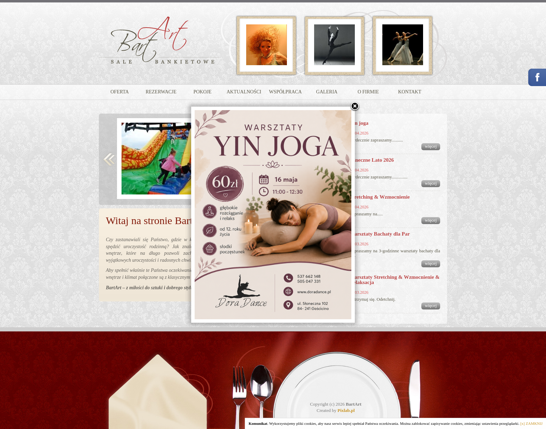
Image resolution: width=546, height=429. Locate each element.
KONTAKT (409, 91)
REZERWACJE (161, 91)
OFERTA (119, 91)
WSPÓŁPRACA (285, 91)
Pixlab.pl (346, 410)
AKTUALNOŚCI (244, 91)
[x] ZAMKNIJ (531, 423)
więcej (431, 146)
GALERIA (326, 91)
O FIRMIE (368, 91)
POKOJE (202, 91)
